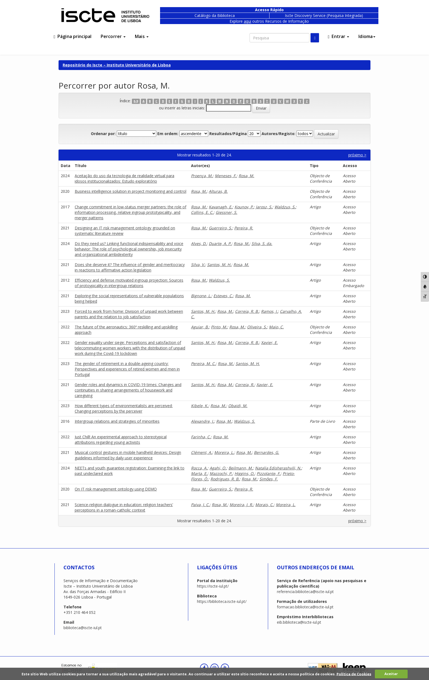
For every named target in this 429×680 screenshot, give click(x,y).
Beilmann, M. (240, 468)
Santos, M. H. (219, 264)
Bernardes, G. (266, 452)
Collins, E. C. (202, 212)
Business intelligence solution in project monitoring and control (130, 191)
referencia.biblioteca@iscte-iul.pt (305, 591)
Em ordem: (167, 133)
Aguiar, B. (200, 326)
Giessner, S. (226, 212)
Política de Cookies (354, 673)
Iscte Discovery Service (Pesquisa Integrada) (324, 15)
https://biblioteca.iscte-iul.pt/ (222, 601)
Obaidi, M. (237, 405)
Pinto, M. (219, 326)
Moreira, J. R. (241, 504)
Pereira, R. (243, 227)
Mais (142, 36)
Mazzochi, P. (221, 473)
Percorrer (113, 36)
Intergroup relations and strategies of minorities (117, 421)
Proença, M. (202, 175)
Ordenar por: (103, 133)
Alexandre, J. (202, 421)
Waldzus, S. (284, 206)
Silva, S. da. (261, 243)
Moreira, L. (224, 452)
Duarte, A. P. (220, 243)
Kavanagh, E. (220, 206)
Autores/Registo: (278, 133)
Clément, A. (201, 452)
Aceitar (391, 673)
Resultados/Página (228, 133)
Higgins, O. (244, 473)
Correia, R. (244, 384)
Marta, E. (199, 473)
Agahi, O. (218, 468)
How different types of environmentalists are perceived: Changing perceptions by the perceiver (124, 408)
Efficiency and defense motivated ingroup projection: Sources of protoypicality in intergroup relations (129, 283)
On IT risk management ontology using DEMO (116, 489)
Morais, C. (264, 504)
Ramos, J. (269, 311)
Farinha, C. (201, 436)
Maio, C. (276, 326)
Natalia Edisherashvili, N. (278, 468)
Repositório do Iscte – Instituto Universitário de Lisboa (117, 65)
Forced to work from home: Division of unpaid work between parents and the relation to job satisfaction (129, 314)
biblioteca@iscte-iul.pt (82, 627)
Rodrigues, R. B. (224, 478)
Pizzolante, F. (268, 473)
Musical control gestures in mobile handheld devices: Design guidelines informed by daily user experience (128, 455)
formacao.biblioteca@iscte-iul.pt (305, 606)
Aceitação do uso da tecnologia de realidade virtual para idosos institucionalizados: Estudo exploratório (124, 178)
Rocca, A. (199, 468)
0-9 (136, 101)
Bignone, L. (201, 295)
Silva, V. (198, 264)
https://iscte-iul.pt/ (213, 586)
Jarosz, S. (264, 206)
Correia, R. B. (247, 311)
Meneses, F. (225, 175)
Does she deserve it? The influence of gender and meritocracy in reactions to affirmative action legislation (130, 267)
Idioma (366, 36)
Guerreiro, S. (220, 227)
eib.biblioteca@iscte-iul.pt (299, 622)
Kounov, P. (244, 206)
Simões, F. (268, 478)
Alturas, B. (218, 191)
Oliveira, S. (257, 326)
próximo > (357, 154)
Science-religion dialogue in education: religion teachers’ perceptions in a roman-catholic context (124, 507)
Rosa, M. (246, 175)
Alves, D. (199, 243)
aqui (247, 21)
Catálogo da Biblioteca (215, 15)
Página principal (72, 36)
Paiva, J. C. (200, 504)
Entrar (338, 36)
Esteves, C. (223, 295)
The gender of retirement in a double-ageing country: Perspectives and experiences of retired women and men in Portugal (127, 369)
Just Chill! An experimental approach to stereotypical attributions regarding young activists (121, 439)
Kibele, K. (199, 405)
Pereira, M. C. (203, 363)
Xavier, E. (269, 342)
